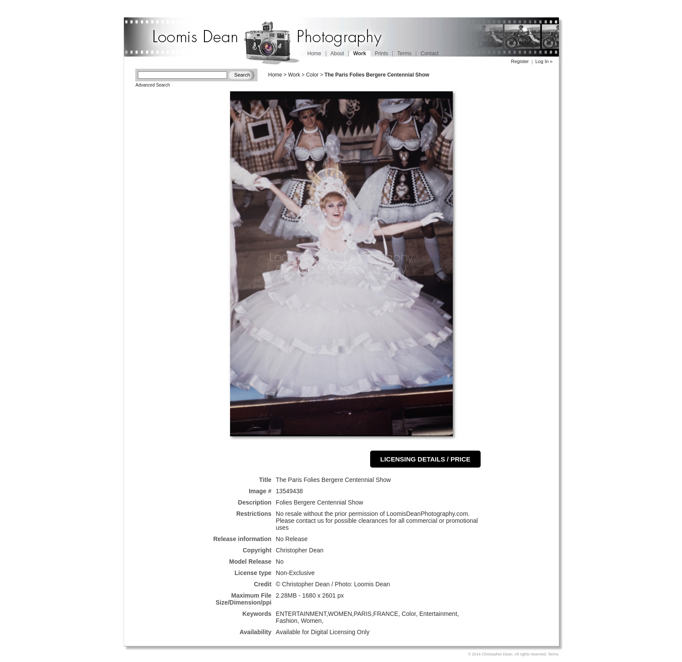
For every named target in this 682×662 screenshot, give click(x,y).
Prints (381, 53)
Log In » (544, 61)
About (337, 53)
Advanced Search (153, 85)
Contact (429, 53)
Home (314, 53)
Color (312, 75)
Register (520, 61)
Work (294, 75)
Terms (404, 53)
